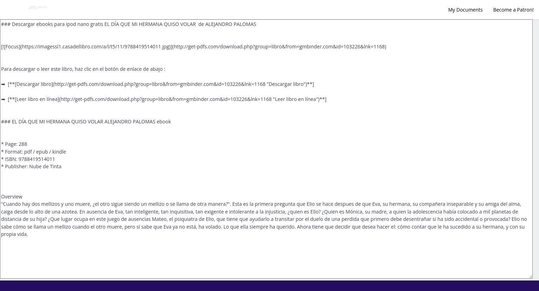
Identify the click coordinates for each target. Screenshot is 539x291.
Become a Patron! (513, 9)
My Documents (465, 9)
